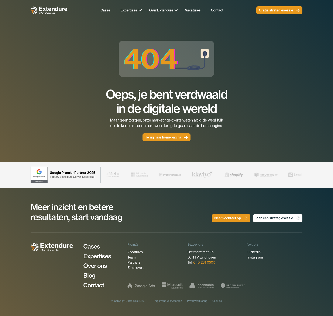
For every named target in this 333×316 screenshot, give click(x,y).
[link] (279, 10)
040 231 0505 (204, 262)
